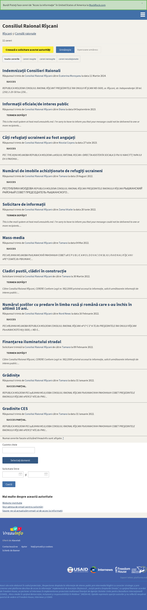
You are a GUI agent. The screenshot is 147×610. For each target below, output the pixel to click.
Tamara (63, 176)
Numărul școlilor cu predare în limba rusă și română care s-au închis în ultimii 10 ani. (67, 306)
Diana (62, 109)
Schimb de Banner (11, 550)
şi (26, 474)
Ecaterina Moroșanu (70, 75)
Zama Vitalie (66, 209)
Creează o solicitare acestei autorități (28, 49)
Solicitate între (10, 468)
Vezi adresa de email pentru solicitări (22, 506)
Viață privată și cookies (42, 546)
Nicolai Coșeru (67, 142)
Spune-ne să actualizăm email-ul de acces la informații (32, 510)
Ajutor (24, 546)
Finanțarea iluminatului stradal (31, 341)
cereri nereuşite (47, 58)
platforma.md (140, 577)
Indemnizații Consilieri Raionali (31, 70)
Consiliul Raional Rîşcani (38, 75)
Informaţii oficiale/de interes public (35, 103)
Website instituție (12, 502)
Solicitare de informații (23, 204)
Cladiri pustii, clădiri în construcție (34, 271)
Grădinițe (11, 375)
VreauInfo (13, 15)
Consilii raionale (25, 33)
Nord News (65, 313)
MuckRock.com (97, 5)
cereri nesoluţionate (69, 58)
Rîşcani (7, 33)
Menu (142, 14)
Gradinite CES (15, 408)
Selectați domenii (20, 460)
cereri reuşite (29, 58)
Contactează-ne (10, 546)
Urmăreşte (65, 49)
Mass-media (13, 237)
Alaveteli (16, 540)
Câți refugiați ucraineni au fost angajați (38, 137)
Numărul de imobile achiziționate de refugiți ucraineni (52, 170)
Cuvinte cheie (9, 444)
